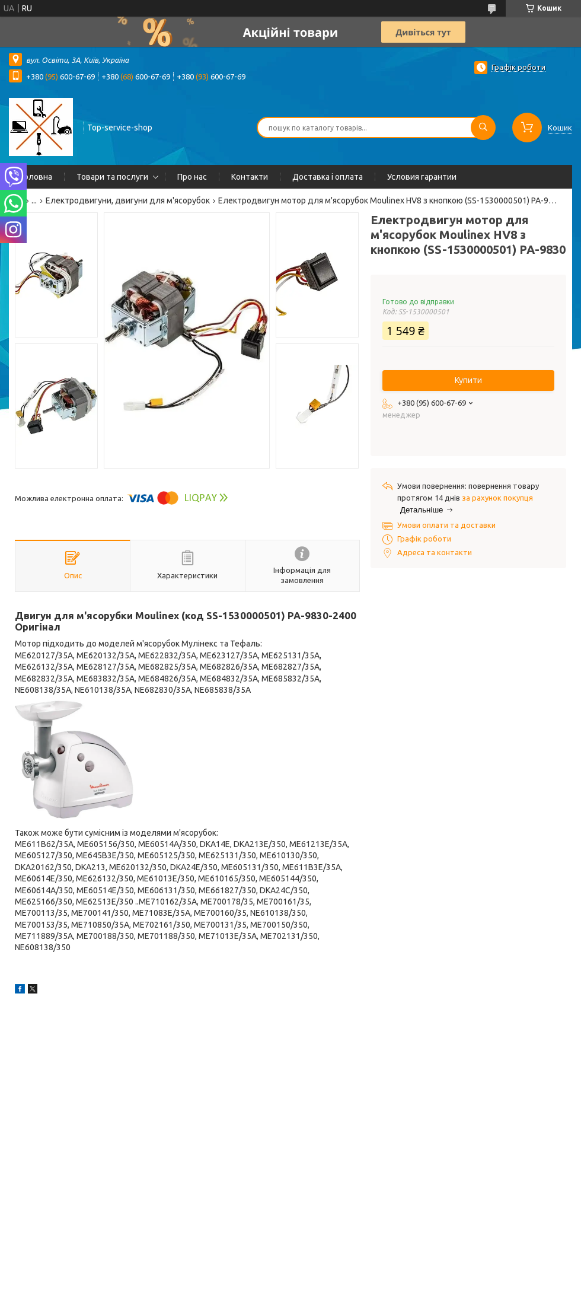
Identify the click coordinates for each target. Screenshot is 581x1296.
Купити (468, 380)
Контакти (249, 177)
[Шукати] (483, 127)
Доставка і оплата (327, 177)
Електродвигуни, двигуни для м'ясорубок (128, 200)
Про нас (192, 177)
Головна (36, 177)
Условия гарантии (421, 177)
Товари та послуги (112, 177)
